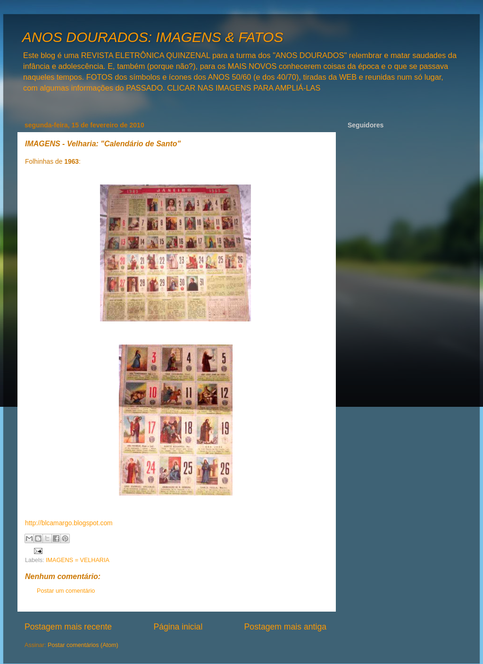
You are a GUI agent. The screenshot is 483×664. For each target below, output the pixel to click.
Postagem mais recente (68, 626)
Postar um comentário (66, 591)
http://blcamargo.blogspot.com (69, 523)
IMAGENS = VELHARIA (77, 560)
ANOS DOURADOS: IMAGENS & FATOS (152, 37)
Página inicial (177, 626)
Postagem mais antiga (285, 626)
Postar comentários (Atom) (83, 645)
